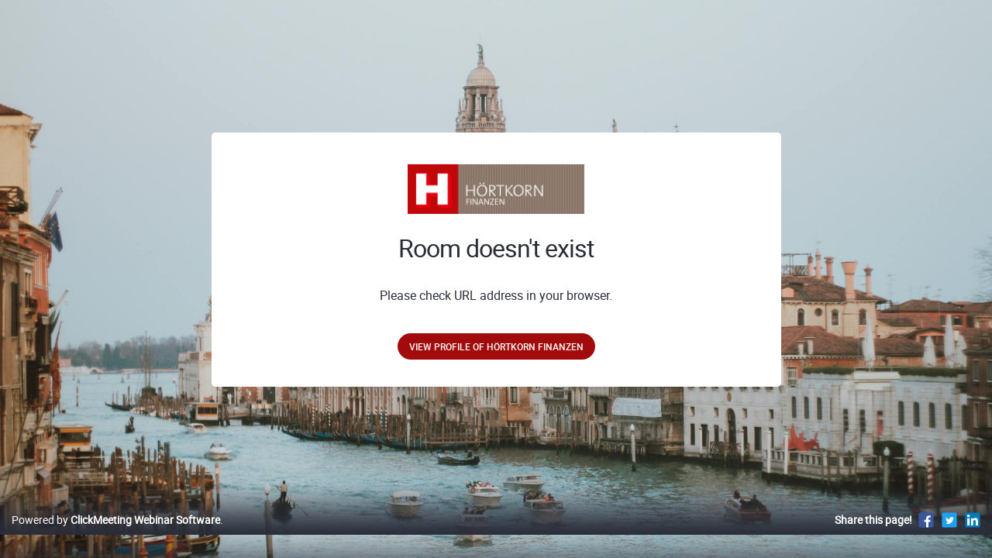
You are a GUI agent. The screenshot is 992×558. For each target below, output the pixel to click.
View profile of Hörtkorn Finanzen (496, 346)
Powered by (116, 536)
